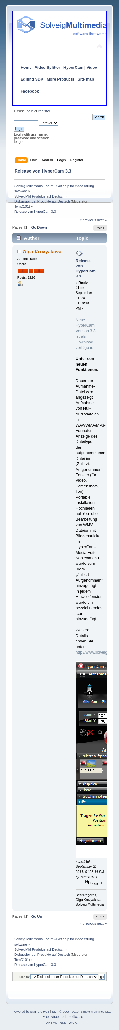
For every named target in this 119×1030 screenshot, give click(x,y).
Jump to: (24, 977)
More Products (60, 79)
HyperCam (73, 67)
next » (102, 220)
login (29, 111)
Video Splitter (47, 67)
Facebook (30, 91)
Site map (85, 79)
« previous (88, 220)
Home (26, 67)
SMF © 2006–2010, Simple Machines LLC (81, 1011)
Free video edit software (63, 1016)
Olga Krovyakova (42, 251)
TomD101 (21, 206)
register (44, 111)
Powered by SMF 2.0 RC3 (31, 1011)
